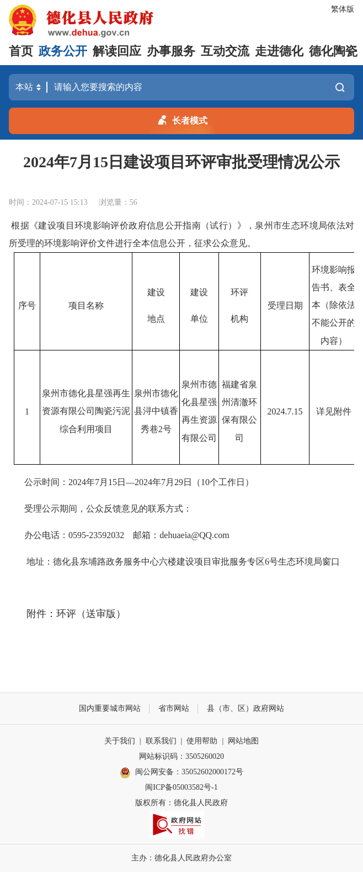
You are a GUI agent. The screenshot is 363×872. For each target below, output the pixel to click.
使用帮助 (201, 741)
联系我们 (161, 741)
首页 (21, 51)
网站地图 (243, 741)
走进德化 (279, 51)
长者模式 (181, 118)
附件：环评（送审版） (76, 613)
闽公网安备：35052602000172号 (181, 772)
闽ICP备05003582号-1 (181, 787)
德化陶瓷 (333, 51)
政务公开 (63, 51)
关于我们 (119, 741)
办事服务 (171, 51)
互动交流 (225, 51)
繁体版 (342, 9)
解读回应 (117, 51)
